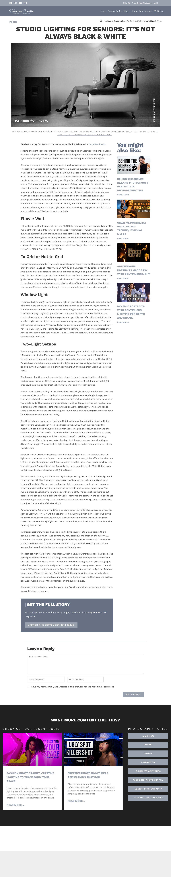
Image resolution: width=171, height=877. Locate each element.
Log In (156, 3)
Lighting (99, 131)
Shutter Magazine (116, 131)
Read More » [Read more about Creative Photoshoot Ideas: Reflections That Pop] (76, 801)
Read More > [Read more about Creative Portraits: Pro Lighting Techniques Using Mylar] (123, 238)
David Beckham (97, 144)
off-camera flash (45, 135)
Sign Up (126, 3)
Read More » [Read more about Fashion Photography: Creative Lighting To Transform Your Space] (15, 805)
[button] (148, 763)
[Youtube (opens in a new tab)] (20, 3)
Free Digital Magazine (141, 3)
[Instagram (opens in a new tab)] (15, 3)
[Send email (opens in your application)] (25, 3)
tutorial (81, 135)
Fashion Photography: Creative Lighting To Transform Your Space (32, 777)
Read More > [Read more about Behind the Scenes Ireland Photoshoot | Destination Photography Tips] (123, 195)
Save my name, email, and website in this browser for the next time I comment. (72, 687)
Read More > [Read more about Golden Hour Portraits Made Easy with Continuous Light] (123, 282)
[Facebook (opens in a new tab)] (11, 3)
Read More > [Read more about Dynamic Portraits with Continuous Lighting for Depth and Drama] (123, 325)
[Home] (101, 21)
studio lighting (66, 135)
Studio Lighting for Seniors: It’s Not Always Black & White (138, 21)
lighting (29, 135)
